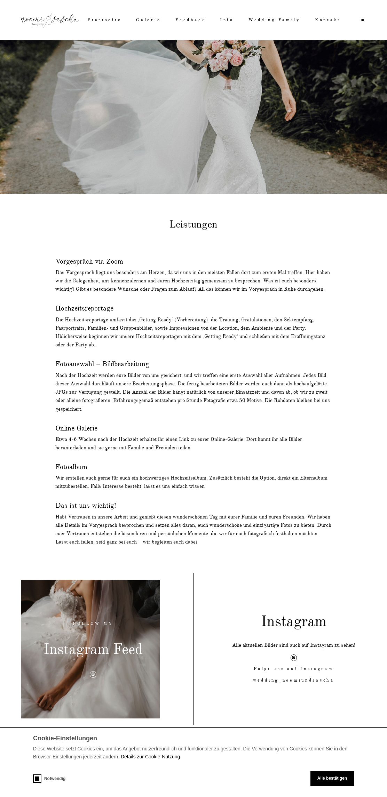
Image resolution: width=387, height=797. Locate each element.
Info (227, 20)
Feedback (190, 20)
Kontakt (328, 20)
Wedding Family (274, 20)
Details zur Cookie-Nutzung (150, 756)
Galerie (148, 20)
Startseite (104, 20)
